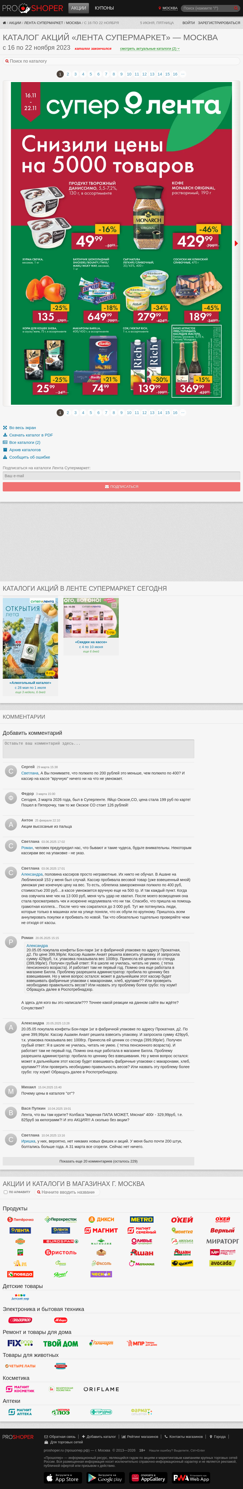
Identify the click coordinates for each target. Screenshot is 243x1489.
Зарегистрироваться (219, 23)
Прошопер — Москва (33, 8)
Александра (32, 874)
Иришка (28, 1141)
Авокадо (222, 1263)
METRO (141, 1219)
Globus (20, 1241)
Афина (60, 1263)
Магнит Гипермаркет (141, 1230)
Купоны (104, 8)
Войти (189, 23)
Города (217, 1437)
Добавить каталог (98, 1437)
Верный (222, 1230)
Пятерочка (20, 1219)
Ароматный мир (20, 1263)
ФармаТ (141, 1411)
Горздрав (101, 1411)
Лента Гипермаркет (20, 1230)
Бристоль (60, 1252)
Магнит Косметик (20, 1388)
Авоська (182, 1241)
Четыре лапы (20, 1365)
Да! (20, 1252)
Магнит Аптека (20, 1411)
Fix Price (20, 1343)
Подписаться (121, 487)
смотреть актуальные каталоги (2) (150, 48)
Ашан (141, 1252)
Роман (27, 848)
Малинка (141, 1263)
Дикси (101, 1219)
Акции (78, 8)
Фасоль (101, 1263)
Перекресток (60, 1219)
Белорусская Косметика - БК (60, 1388)
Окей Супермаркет (222, 1219)
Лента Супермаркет (43, 23)
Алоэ (60, 1411)
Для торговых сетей (63, 1442)
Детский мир (20, 1297)
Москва (73, 23)
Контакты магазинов (183, 1437)
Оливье (141, 1241)
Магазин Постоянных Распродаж (141, 1343)
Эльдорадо (20, 1320)
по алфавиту (17, 1192)
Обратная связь (60, 1437)
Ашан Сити (182, 1252)
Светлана (29, 773)
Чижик (182, 1263)
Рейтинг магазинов (139, 1437)
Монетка (182, 1230)
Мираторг (222, 1241)
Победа (20, 1274)
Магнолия (101, 1241)
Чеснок (101, 1274)
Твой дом (60, 1343)
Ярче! (60, 1274)
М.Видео (60, 1320)
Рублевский (101, 1252)
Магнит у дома (101, 1230)
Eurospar (60, 1241)
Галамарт (101, 1343)
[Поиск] (210, 8)
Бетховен (60, 1365)
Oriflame (101, 1388)
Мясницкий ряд (222, 1252)
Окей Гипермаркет (182, 1219)
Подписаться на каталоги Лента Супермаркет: (47, 467)
